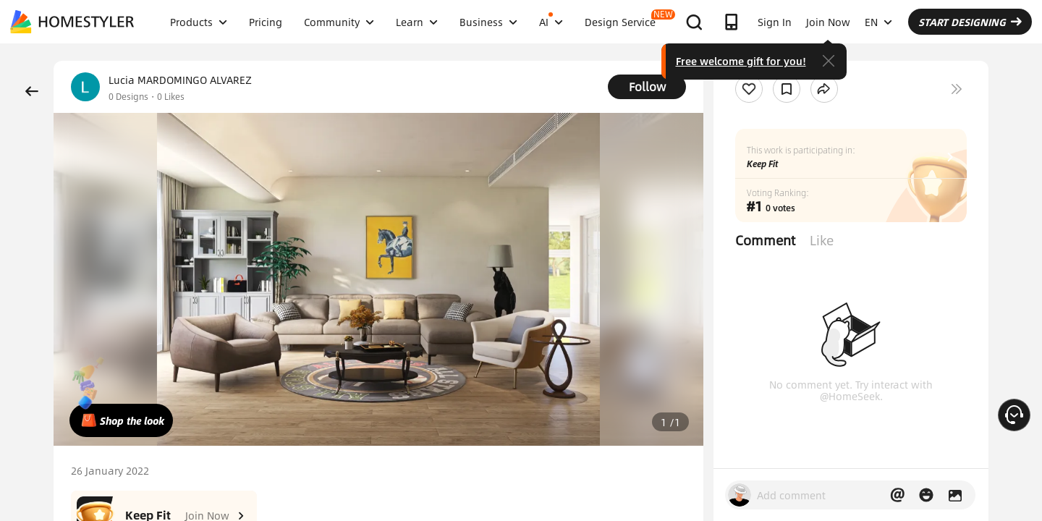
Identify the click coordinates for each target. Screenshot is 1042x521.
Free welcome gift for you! (741, 61)
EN (878, 22)
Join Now (828, 22)
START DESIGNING (970, 22)
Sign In (775, 22)
